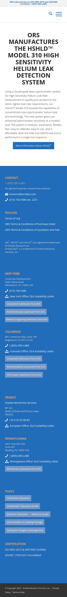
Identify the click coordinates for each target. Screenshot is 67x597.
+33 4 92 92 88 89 (19, 420)
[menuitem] (48, 14)
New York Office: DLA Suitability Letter (32, 296)
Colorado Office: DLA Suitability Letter (32, 351)
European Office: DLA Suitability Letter (32, 425)
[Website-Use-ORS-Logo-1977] (28, 14)
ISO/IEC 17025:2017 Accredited (23, 555)
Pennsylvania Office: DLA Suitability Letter (34, 461)
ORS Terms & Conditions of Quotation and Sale (32, 229)
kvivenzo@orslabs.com (22, 194)
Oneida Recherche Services (20, 402)
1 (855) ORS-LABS (15, 183)
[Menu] (57, 14)
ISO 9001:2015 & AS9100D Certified (25, 549)
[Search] (48, 14)
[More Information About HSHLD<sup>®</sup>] (33, 145)
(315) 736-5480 (17, 199)
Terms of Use (12, 218)
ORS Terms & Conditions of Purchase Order (30, 224)
